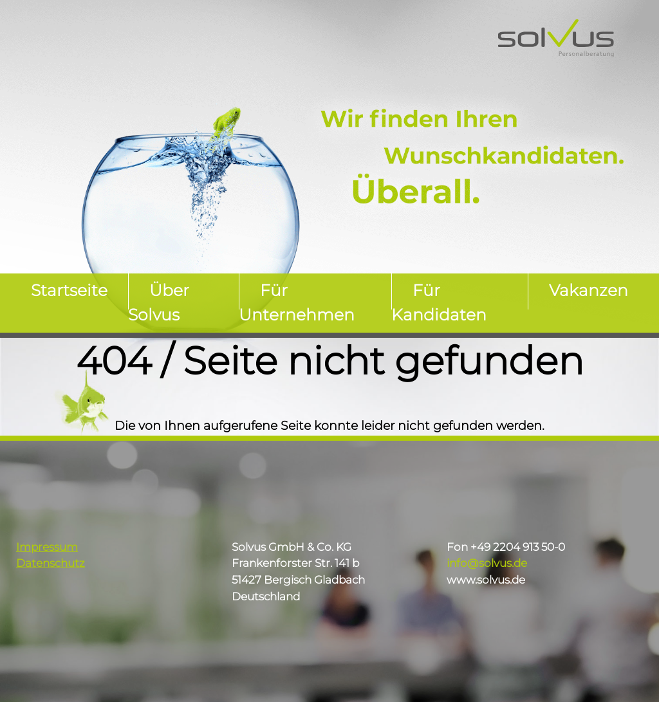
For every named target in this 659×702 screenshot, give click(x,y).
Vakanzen (588, 290)
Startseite (69, 290)
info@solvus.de (487, 562)
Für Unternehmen (297, 302)
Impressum (47, 546)
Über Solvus (158, 302)
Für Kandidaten (439, 302)
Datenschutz (50, 562)
